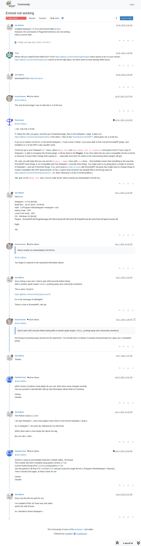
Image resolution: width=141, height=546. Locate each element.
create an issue (74, 167)
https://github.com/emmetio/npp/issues (31, 60)
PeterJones (19, 120)
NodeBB (68, 534)
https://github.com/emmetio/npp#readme (72, 57)
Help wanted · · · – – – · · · (16, 18)
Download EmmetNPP (82, 137)
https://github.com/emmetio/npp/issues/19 (33, 294)
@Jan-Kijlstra (20, 100)
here (52, 469)
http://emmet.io (36, 78)
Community (24, 4)
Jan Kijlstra (19, 25)
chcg (17, 53)
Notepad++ (79, 529)
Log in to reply (126, 18)
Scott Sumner (20, 96)
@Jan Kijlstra (33, 96)
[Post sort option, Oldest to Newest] (116, 18)
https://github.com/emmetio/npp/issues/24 (33, 173)
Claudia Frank (20, 377)
